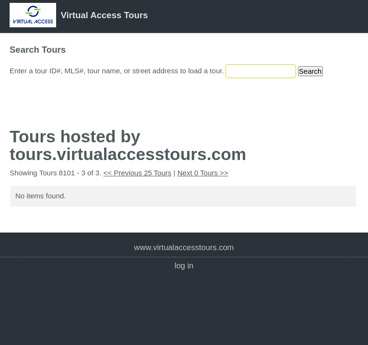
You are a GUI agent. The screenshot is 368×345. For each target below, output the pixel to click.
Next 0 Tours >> (203, 173)
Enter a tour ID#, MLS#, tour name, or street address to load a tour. (117, 71)
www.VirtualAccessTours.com (184, 247)
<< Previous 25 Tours (137, 173)
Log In (184, 265)
